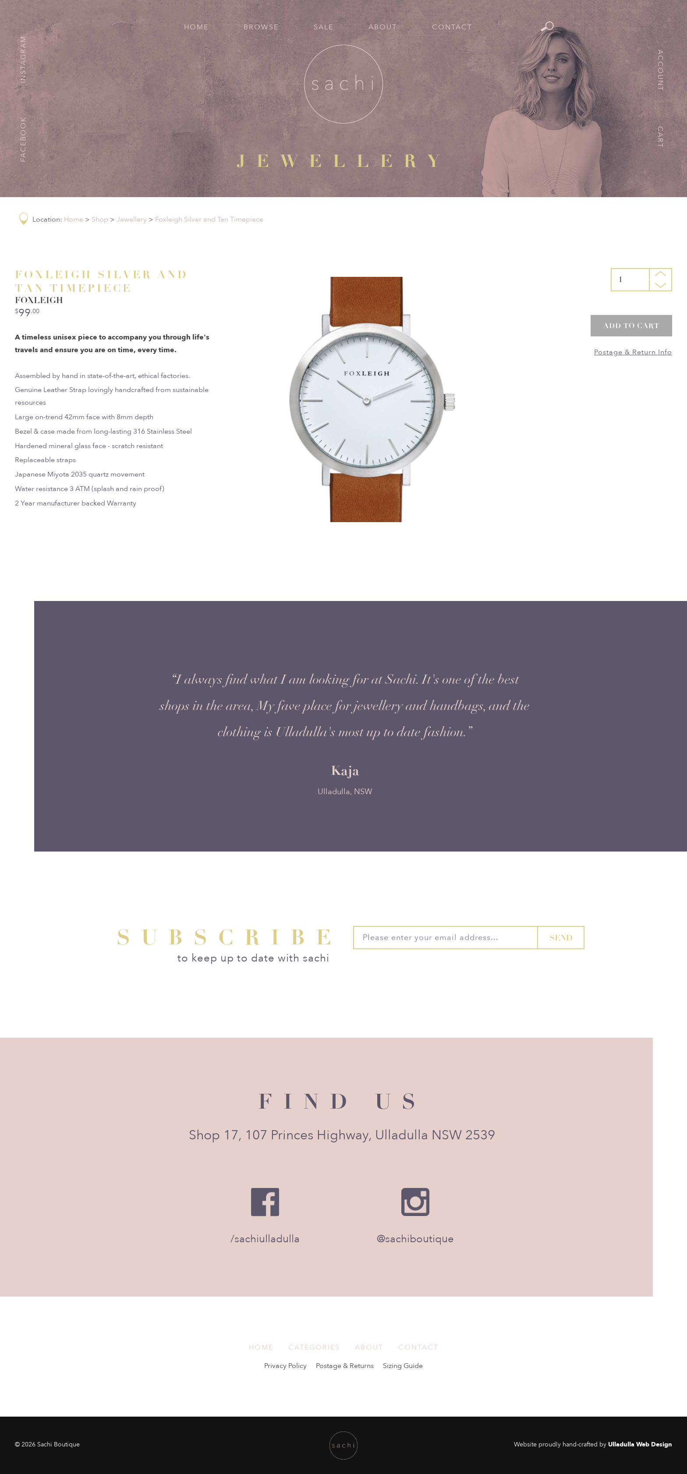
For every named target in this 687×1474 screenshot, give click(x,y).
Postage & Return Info (633, 352)
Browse (261, 27)
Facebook (23, 139)
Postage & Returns (345, 1366)
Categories (314, 1347)
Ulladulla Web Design (640, 1444)
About (382, 27)
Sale (323, 27)
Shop (100, 219)
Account (660, 70)
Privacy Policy (285, 1366)
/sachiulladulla (265, 1239)
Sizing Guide (403, 1366)
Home (196, 27)
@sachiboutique (415, 1239)
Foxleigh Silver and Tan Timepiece (209, 219)
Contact (452, 27)
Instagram (23, 59)
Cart (660, 137)
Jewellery (132, 219)
